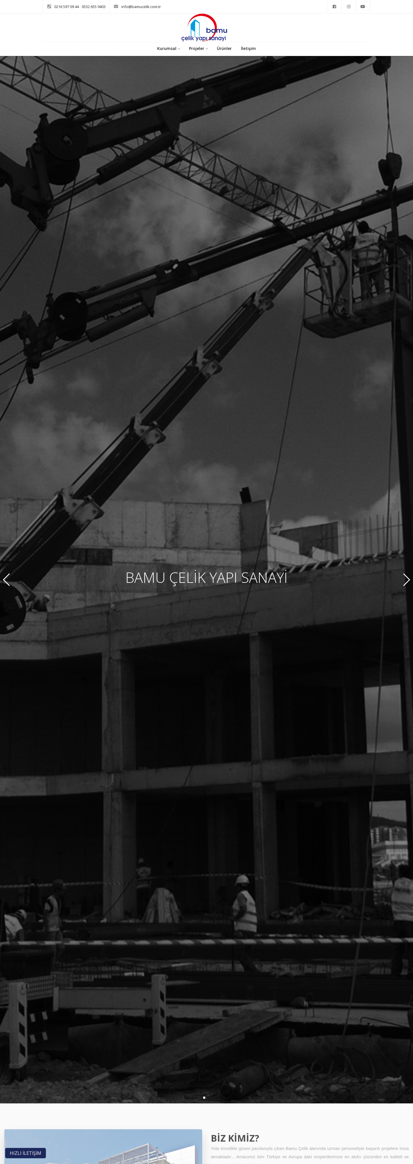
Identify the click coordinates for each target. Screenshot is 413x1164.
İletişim (248, 48)
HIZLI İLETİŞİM (25, 1153)
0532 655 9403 (94, 6)
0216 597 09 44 (67, 6)
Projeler (198, 48)
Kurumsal (168, 48)
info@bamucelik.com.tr (141, 6)
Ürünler (224, 48)
